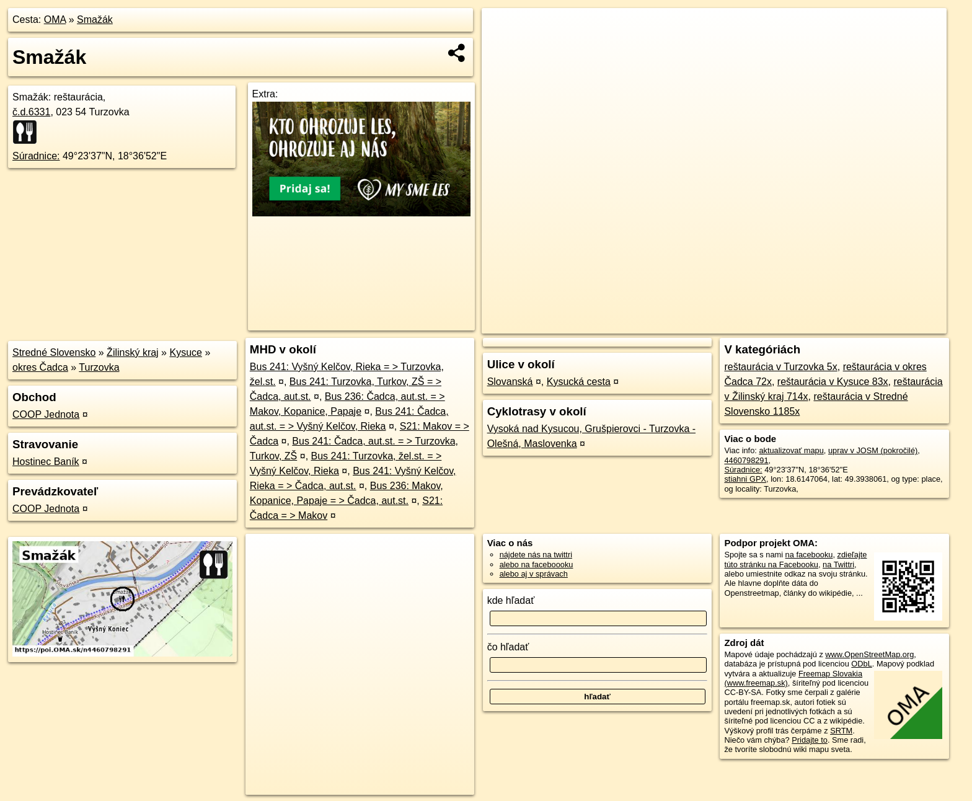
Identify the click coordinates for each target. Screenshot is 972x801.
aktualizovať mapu (791, 450)
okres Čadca (40, 367)
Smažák (95, 19)
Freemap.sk (797, 324)
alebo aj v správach (534, 573)
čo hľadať (508, 647)
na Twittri (838, 564)
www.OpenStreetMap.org (869, 654)
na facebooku (809, 554)
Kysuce (185, 352)
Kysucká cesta (579, 381)
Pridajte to (810, 740)
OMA (55, 19)
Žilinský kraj (133, 352)
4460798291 (746, 460)
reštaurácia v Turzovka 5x (780, 366)
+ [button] (503, 29)
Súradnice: (36, 156)
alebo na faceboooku (536, 564)
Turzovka (99, 367)
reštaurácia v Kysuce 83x (832, 381)
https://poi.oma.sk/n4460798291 (890, 324)
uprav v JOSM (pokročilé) (872, 450)
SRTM (841, 730)
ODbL (861, 663)
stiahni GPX (745, 479)
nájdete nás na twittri (536, 554)
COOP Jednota (45, 414)
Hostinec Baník (45, 461)
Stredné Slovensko (53, 352)
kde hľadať (511, 600)
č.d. (31, 112)
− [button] (503, 48)
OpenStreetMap (733, 324)
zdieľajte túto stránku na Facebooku (795, 559)
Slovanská (510, 381)
